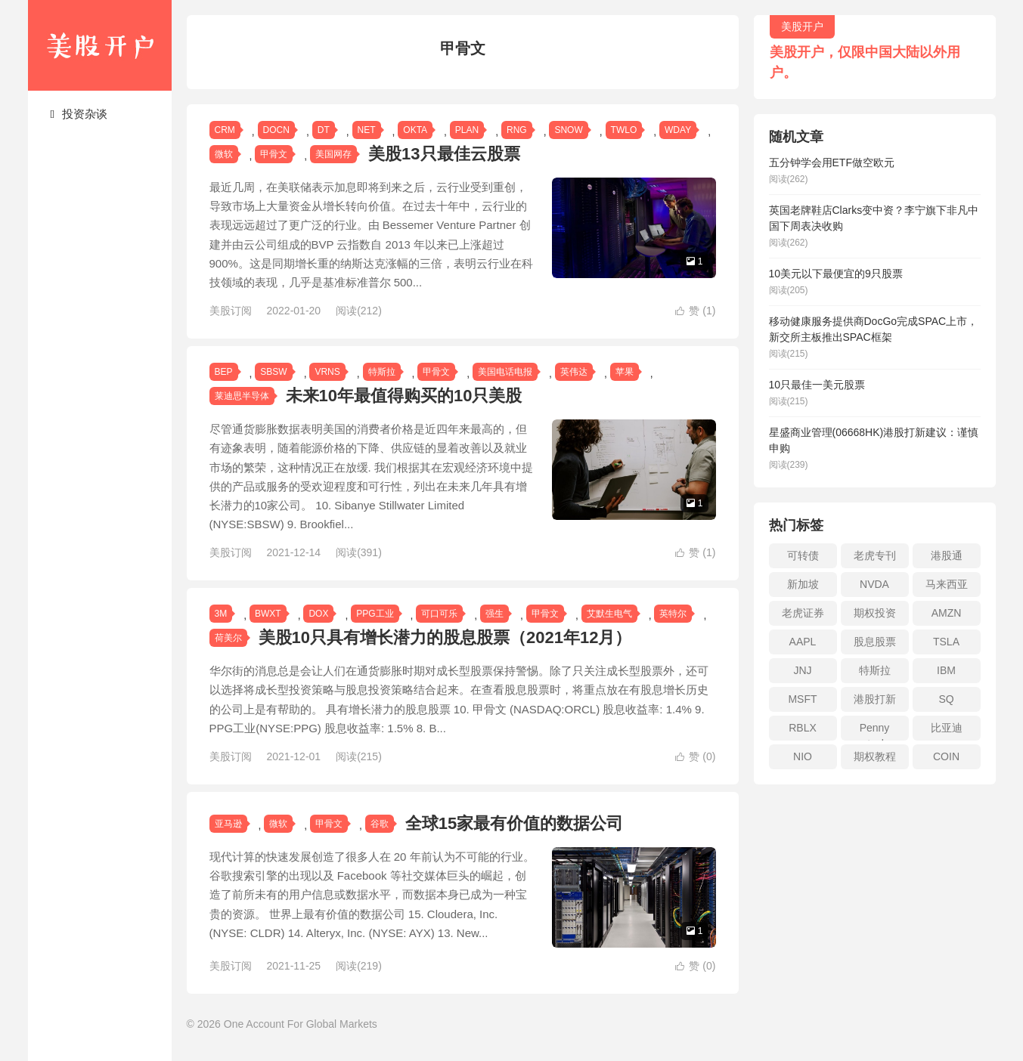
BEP (224, 372)
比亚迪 (947, 728)
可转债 (803, 555)
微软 (224, 154)
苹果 (624, 372)
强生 (494, 613)
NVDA (874, 584)
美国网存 (333, 154)
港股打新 (875, 699)
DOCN (276, 130)
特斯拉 (381, 372)
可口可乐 (439, 613)
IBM (946, 670)
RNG (517, 130)
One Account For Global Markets (300, 1038)
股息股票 (875, 642)
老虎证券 (803, 613)
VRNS (327, 372)
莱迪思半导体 (242, 396)
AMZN (947, 613)
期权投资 (875, 613)
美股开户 (100, 45)
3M (221, 613)
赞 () (695, 311)
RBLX (803, 728)
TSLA (946, 642)
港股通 (947, 555)
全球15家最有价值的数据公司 (514, 823)
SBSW (273, 372)
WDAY (678, 130)
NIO (802, 756)
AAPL (803, 642)
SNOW (568, 130)
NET (367, 130)
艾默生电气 (609, 613)
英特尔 (673, 613)
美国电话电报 (505, 372)
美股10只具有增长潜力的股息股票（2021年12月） (445, 637)
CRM (225, 130)
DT (324, 130)
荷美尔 (228, 638)
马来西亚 (946, 584)
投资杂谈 (79, 113)
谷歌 (379, 823)
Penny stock (875, 731)
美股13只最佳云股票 (443, 153)
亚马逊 (228, 823)
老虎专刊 (875, 555)
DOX (318, 613)
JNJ (802, 670)
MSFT (802, 699)
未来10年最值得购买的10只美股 (404, 395)
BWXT (268, 613)
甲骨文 (273, 154)
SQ (945, 699)
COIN (946, 756)
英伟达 (573, 372)
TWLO (624, 130)
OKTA (415, 130)
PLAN (467, 130)
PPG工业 (374, 613)
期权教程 (875, 756)
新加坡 (803, 584)
